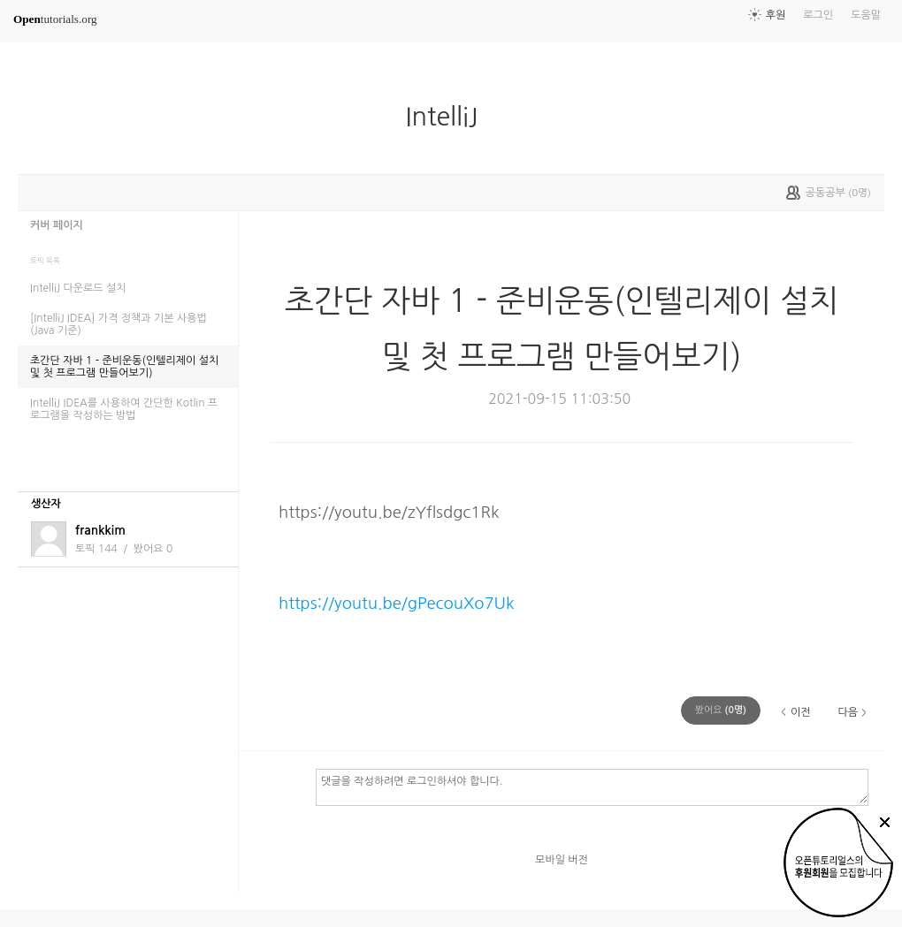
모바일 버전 (561, 860)
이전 (801, 712)
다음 (847, 712)
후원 (776, 15)
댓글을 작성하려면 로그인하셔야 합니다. (592, 786)
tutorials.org (55, 19)
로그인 (818, 15)
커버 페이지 (56, 225)
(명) (720, 710)
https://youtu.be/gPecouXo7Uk (397, 603)
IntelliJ (449, 116)
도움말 (866, 15)
